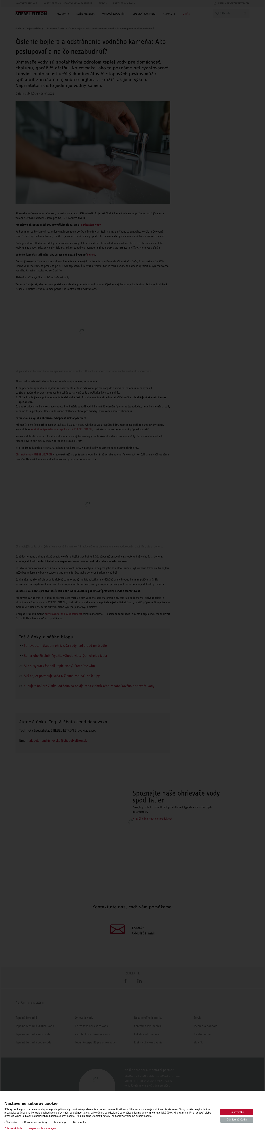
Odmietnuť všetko (237, 1119)
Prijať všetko (237, 1112)
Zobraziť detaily (13, 1128)
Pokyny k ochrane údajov (42, 1128)
